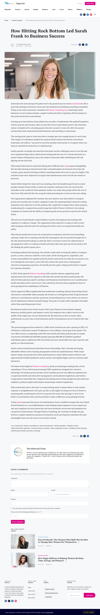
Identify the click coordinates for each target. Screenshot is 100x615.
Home (6, 20)
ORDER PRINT (90, 3)
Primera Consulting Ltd (57, 110)
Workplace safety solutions (78, 428)
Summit (35, 9)
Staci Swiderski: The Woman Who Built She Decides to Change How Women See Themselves (63, 540)
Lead (53, 9)
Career (61, 9)
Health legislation (60, 426)
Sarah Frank (77, 103)
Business (45, 9)
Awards (27, 9)
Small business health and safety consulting (25, 431)
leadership (48, 597)
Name (13, 490)
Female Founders (17, 20)
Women (88, 9)
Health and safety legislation (20, 428)
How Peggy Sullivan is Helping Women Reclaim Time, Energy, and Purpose (60, 559)
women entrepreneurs (46, 426)
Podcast (17, 9)
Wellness (79, 9)
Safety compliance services (59, 428)
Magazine (8, 9)
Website (13, 499)
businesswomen (49, 589)
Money (70, 9)
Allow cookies (89, 612)
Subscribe (89, 595)
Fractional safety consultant (40, 428)
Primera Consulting (37, 273)
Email (53, 490)
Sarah (67, 166)
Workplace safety (72, 426)
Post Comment (17, 522)
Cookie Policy (49, 612)
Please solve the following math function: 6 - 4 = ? (26, 512)
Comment (14, 478)
